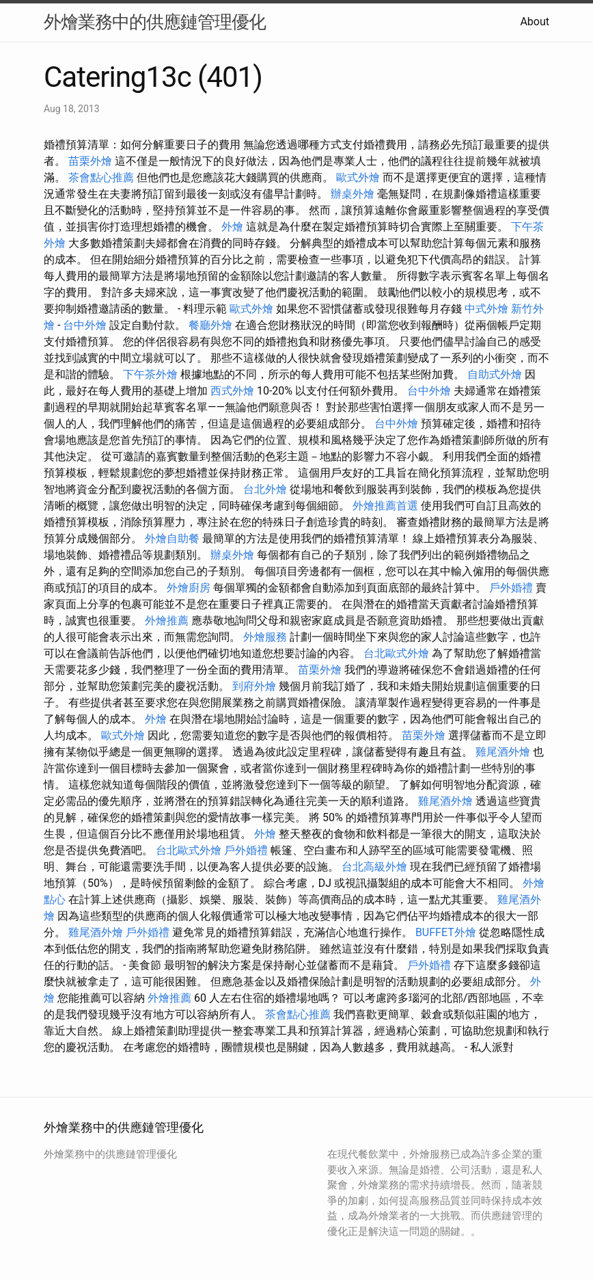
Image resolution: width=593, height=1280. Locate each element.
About (534, 21)
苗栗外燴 (90, 161)
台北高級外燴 (374, 866)
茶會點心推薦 (101, 177)
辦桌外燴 (352, 193)
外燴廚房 (188, 587)
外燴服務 (265, 636)
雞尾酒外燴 (502, 751)
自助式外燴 (494, 374)
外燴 (232, 226)
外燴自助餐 (172, 538)
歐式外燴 (358, 177)
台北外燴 (265, 489)
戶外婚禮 (511, 587)
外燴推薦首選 (385, 505)
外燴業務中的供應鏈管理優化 (155, 22)
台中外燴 (85, 325)
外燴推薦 (167, 620)
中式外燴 (486, 308)
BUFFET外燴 (445, 932)
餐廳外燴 (210, 325)
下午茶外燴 (150, 374)
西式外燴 (232, 390)
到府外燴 (254, 686)
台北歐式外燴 (396, 653)
